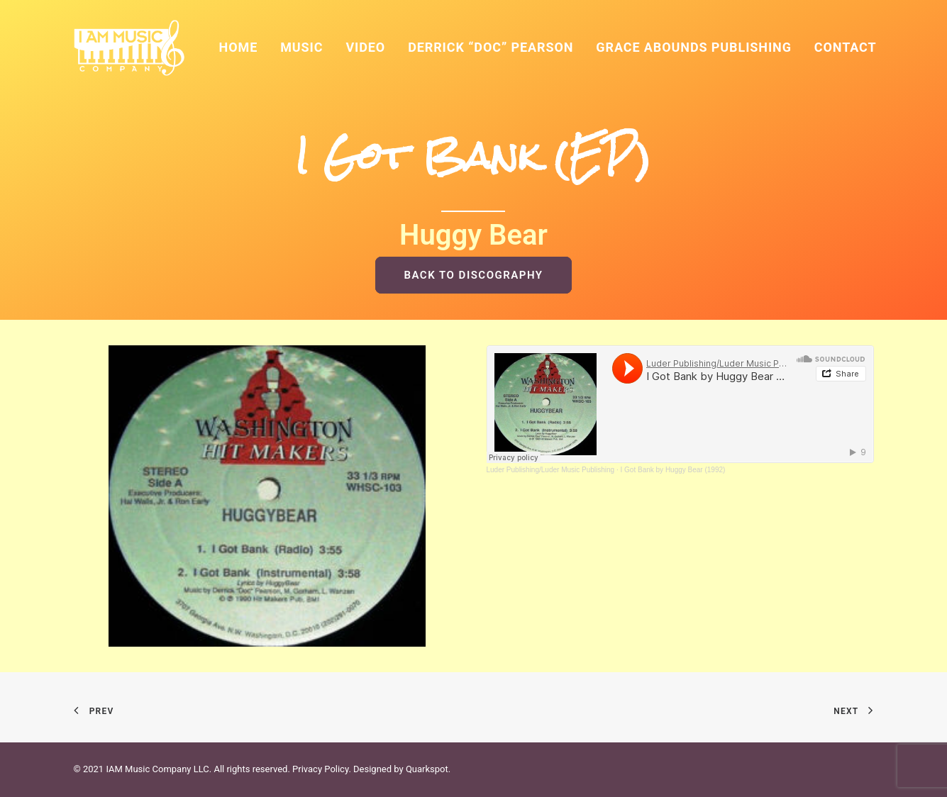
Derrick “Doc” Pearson (490, 47)
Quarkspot (427, 769)
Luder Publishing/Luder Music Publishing (551, 470)
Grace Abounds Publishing (694, 47)
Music (301, 47)
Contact (845, 47)
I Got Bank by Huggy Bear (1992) (673, 470)
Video (365, 47)
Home (238, 47)
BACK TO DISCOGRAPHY (473, 275)
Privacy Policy (320, 769)
